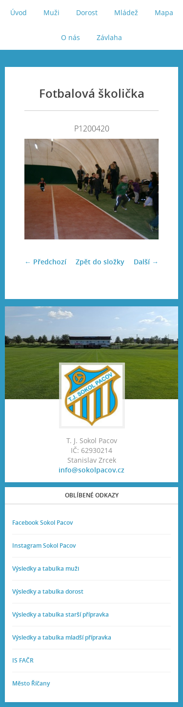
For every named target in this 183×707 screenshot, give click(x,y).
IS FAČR (23, 660)
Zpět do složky (100, 261)
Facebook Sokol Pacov (42, 522)
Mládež (126, 12)
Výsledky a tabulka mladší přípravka (61, 637)
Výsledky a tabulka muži (45, 568)
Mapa (164, 12)
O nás (70, 37)
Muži (51, 12)
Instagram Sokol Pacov (44, 545)
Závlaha (109, 37)
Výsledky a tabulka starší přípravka (60, 614)
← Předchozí (45, 261)
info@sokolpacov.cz (91, 469)
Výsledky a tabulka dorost (47, 591)
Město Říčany (31, 683)
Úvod (18, 12)
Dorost (87, 12)
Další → (146, 261)
